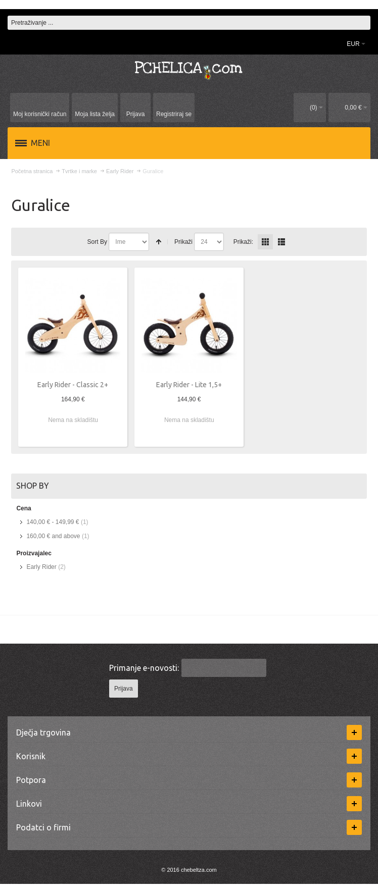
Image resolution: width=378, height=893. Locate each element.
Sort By (97, 241)
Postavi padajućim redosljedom (158, 241)
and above (53, 536)
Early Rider (41, 566)
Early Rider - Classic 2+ (72, 385)
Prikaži (183, 241)
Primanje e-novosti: (144, 667)
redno (281, 241)
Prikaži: (243, 241)
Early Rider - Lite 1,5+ (189, 385)
